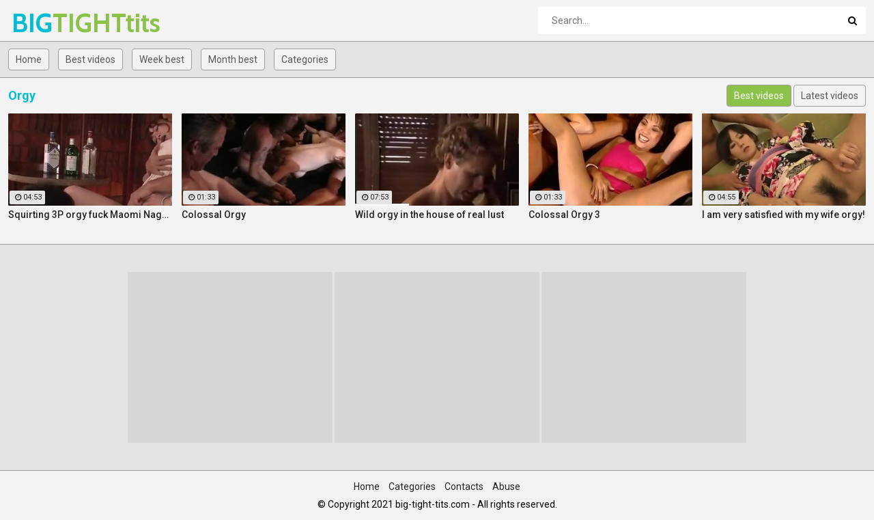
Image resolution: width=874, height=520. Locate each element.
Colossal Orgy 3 (564, 214)
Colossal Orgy (214, 214)
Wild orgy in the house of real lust (429, 214)
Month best (232, 59)
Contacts (464, 486)
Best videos (90, 59)
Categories (304, 59)
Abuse (506, 486)
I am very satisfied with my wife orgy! (783, 214)
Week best (161, 59)
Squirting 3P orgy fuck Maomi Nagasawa (90, 214)
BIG (47, 23)
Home (29, 59)
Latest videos (829, 95)
